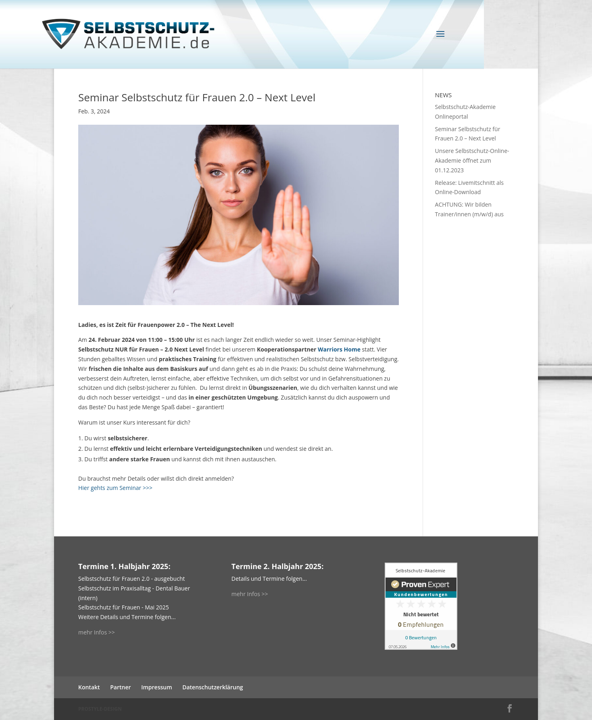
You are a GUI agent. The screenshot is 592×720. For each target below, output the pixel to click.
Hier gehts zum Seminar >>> (115, 488)
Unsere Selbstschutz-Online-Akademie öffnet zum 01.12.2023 (472, 160)
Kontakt (89, 687)
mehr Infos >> (96, 632)
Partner (120, 687)
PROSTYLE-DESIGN (100, 708)
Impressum (156, 687)
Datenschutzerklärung (212, 687)
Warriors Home (339, 349)
